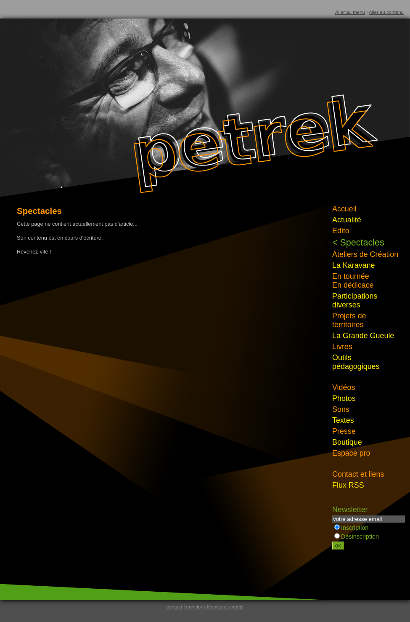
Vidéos (343, 387)
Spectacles (362, 243)
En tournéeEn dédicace (353, 280)
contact (174, 606)
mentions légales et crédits (214, 606)
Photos (344, 398)
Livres (342, 346)
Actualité (346, 220)
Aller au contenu (386, 12)
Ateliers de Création (365, 254)
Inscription (351, 527)
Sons (340, 409)
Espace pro (351, 453)
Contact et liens (358, 474)
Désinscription (356, 536)
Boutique (347, 442)
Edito (340, 231)
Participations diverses (355, 300)
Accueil (344, 209)
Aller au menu (350, 12)
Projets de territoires (349, 320)
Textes (343, 420)
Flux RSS (348, 485)
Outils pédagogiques (356, 362)
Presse (344, 431)
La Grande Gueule (363, 335)
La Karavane (353, 265)
